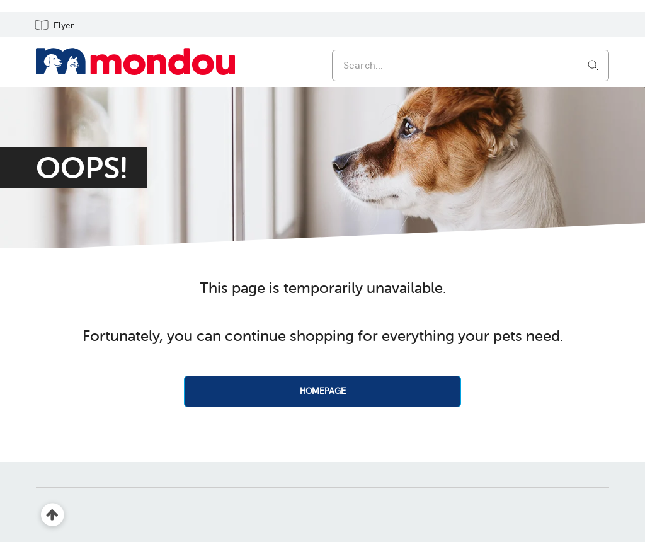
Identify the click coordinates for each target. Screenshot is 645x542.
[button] (54, 24)
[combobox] (470, 65)
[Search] (593, 64)
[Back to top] (52, 515)
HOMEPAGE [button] (323, 390)
